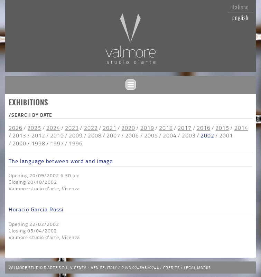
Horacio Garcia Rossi (36, 209)
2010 (57, 135)
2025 (34, 128)
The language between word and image (61, 161)
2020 (128, 128)
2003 (189, 135)
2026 (15, 128)
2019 (147, 128)
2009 (76, 135)
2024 (53, 128)
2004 (170, 135)
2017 (185, 128)
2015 (222, 128)
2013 (19, 135)
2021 (109, 128)
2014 (241, 128)
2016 (204, 128)
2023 (72, 128)
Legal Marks (197, 267)
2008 (95, 135)
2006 (132, 135)
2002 (207, 135)
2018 (166, 128)
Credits (171, 267)
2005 (151, 135)
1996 (76, 143)
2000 (19, 143)
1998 (38, 143)
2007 (113, 135)
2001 (226, 135)
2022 (91, 128)
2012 (38, 135)
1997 (57, 143)
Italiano (240, 7)
